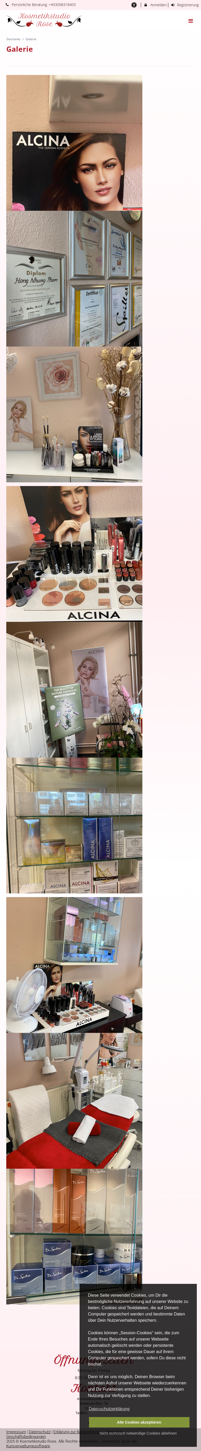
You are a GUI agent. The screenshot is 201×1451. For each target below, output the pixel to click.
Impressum (16, 1432)
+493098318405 (62, 4)
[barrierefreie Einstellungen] (134, 4)
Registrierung (185, 4)
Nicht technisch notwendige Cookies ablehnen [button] (138, 1433)
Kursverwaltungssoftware (28, 1446)
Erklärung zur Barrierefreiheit (77, 1432)
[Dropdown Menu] (190, 20)
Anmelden (155, 4)
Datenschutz (40, 1432)
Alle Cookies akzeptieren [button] (139, 1422)
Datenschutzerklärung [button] (109, 1409)
